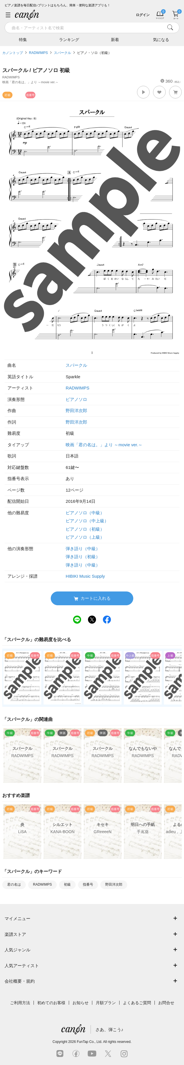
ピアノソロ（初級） (85, 529)
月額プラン (106, 1003)
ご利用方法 (20, 1003)
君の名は (14, 884)
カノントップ (12, 53)
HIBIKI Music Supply (85, 576)
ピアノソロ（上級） (85, 537)
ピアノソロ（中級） (85, 512)
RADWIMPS (38, 53)
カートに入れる (92, 598)
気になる (161, 39)
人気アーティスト (22, 965)
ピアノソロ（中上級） (87, 520)
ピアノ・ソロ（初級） (94, 53)
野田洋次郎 (76, 410)
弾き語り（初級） (83, 556)
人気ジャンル (17, 949)
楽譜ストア (15, 934)
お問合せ (166, 1003)
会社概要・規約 (20, 981)
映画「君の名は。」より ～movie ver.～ (104, 444)
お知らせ (81, 1003)
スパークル (62, 53)
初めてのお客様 (51, 1003)
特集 (23, 39)
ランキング (69, 39)
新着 (115, 39)
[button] (143, 92)
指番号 (88, 884)
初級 (67, 884)
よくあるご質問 (137, 1003)
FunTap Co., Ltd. (89, 1042)
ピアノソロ (76, 399)
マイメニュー (17, 918)
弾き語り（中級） (83, 548)
